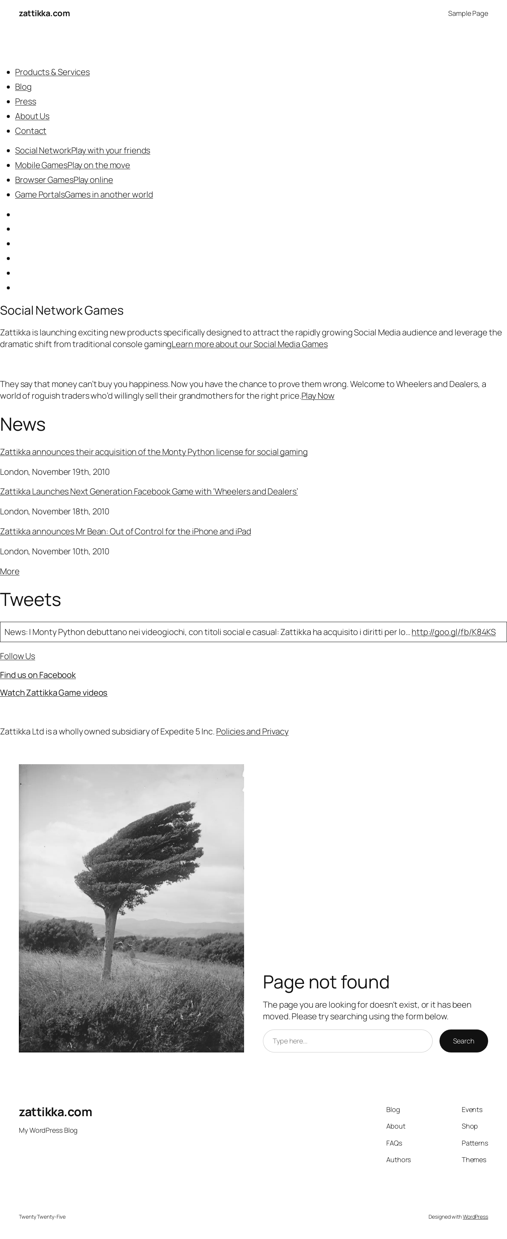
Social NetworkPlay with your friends (82, 150)
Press (25, 101)
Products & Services (52, 72)
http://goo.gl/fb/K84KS (454, 632)
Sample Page (468, 13)
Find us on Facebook (38, 675)
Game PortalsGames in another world (84, 194)
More (10, 571)
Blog (23, 86)
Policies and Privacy (252, 731)
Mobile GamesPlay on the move (72, 165)
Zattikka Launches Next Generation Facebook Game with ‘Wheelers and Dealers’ (149, 491)
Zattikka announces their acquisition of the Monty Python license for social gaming (154, 451)
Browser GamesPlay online (64, 179)
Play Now (318, 395)
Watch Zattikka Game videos (54, 692)
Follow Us (17, 656)
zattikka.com (44, 13)
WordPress (475, 1216)
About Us (32, 116)
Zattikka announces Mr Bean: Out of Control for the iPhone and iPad (125, 531)
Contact (30, 130)
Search (464, 1040)
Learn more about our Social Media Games (249, 344)
